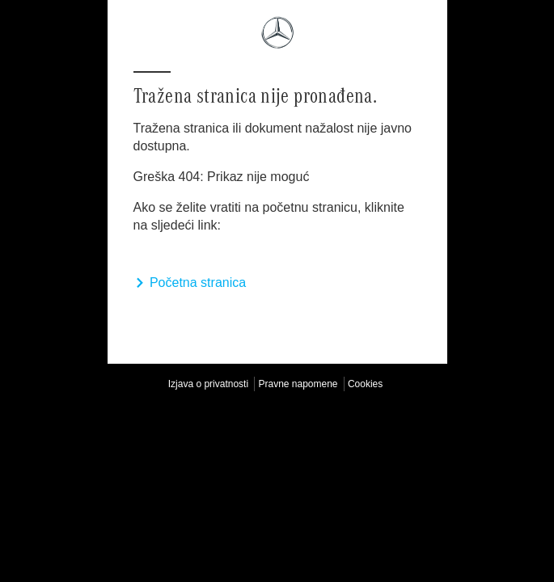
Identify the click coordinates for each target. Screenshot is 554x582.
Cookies (365, 384)
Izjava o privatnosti (208, 384)
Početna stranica (190, 282)
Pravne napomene (297, 384)
